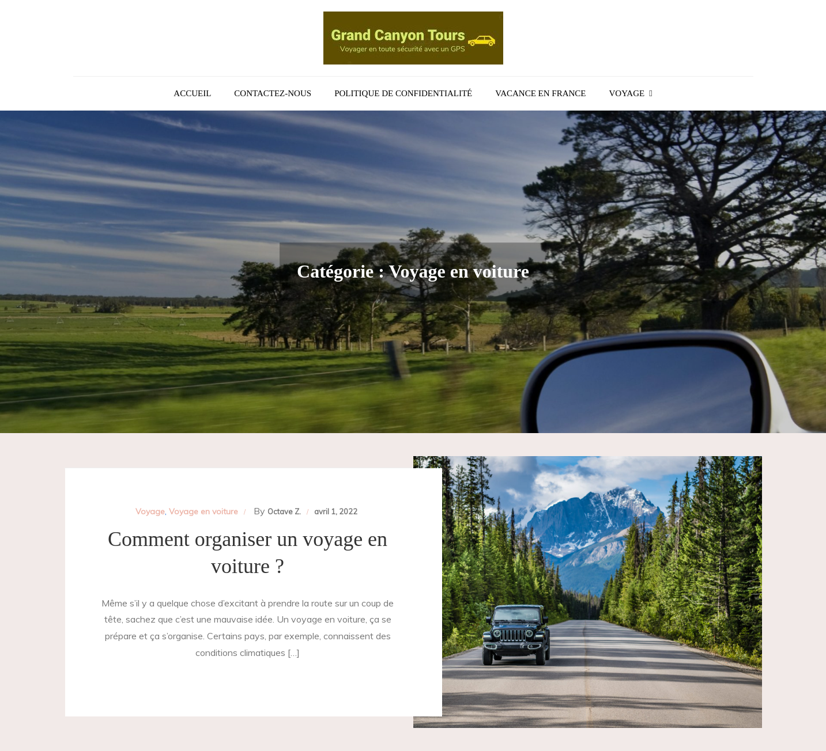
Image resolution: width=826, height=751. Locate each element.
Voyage (627, 93)
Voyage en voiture (203, 511)
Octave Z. (284, 511)
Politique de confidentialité (403, 93)
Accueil (192, 93)
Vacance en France (540, 93)
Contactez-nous (272, 93)
